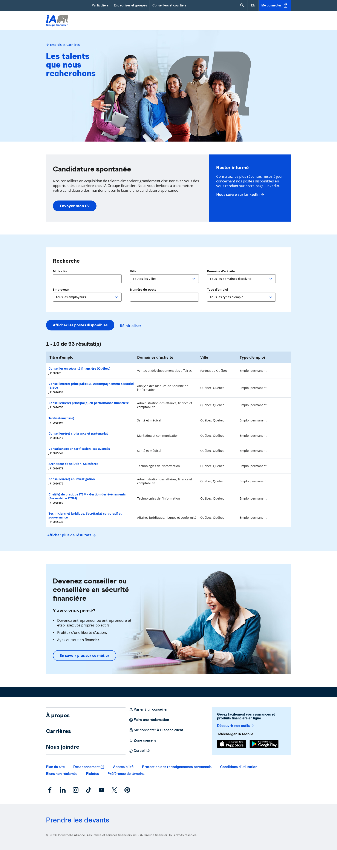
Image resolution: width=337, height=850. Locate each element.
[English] (253, 5)
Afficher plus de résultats (71, 534)
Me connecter (274, 5)
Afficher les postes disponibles (80, 324)
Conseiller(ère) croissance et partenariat (78, 433)
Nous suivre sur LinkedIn (239, 194)
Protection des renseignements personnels (176, 767)
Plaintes (92, 774)
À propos (58, 715)
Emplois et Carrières (63, 45)
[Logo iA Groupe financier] (57, 21)
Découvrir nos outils (235, 726)
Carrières (58, 731)
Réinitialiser (132, 325)
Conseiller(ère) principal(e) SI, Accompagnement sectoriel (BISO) (91, 386)
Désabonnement (86, 767)
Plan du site (55, 767)
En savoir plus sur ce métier (84, 655)
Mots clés (60, 271)
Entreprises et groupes (130, 5)
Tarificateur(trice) (61, 418)
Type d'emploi (217, 290)
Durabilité (139, 751)
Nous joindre (62, 747)
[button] (242, 5)
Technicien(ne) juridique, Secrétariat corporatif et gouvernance (85, 515)
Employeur (61, 290)
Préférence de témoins (125, 774)
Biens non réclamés (61, 774)
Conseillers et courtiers (169, 5)
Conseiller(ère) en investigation (72, 479)
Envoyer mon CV (75, 205)
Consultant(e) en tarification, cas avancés (79, 449)
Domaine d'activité (221, 271)
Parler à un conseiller (148, 709)
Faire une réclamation (149, 720)
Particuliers (100, 5)
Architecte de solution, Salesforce (73, 464)
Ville (133, 271)
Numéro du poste (143, 290)
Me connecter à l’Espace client (156, 730)
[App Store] (231, 744)
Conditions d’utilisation (238, 767)
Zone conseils (142, 740)
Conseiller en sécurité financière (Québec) (79, 368)
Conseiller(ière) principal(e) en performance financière (89, 403)
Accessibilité (123, 767)
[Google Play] (264, 744)
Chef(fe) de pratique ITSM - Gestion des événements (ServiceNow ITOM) (87, 496)
